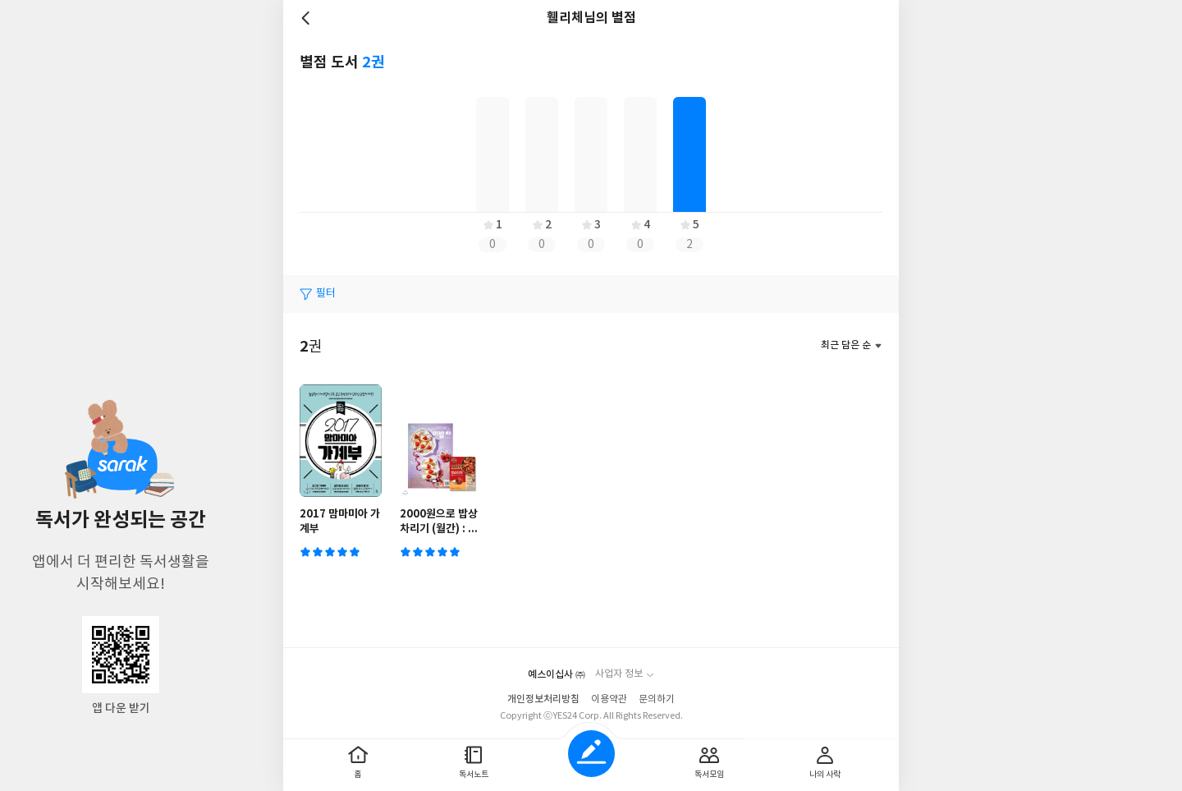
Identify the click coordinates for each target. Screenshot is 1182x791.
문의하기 (657, 699)
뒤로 (308, 18)
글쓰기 (591, 753)
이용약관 (609, 699)
